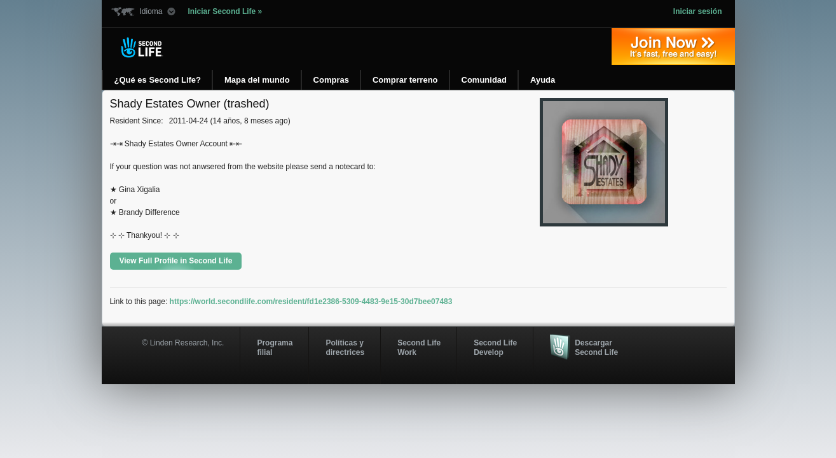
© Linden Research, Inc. (183, 342)
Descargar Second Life (596, 347)
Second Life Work (419, 347)
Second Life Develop (495, 347)
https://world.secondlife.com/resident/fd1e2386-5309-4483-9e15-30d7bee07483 (311, 301)
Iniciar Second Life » (225, 11)
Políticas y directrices (344, 347)
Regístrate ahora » (673, 46)
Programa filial (274, 347)
